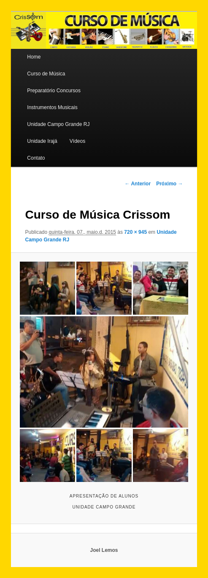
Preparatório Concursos (54, 91)
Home (34, 57)
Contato (36, 158)
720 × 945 (135, 232)
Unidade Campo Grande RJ (58, 124)
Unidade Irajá (42, 141)
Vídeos (77, 141)
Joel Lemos (104, 550)
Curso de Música (46, 74)
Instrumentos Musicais (52, 107)
